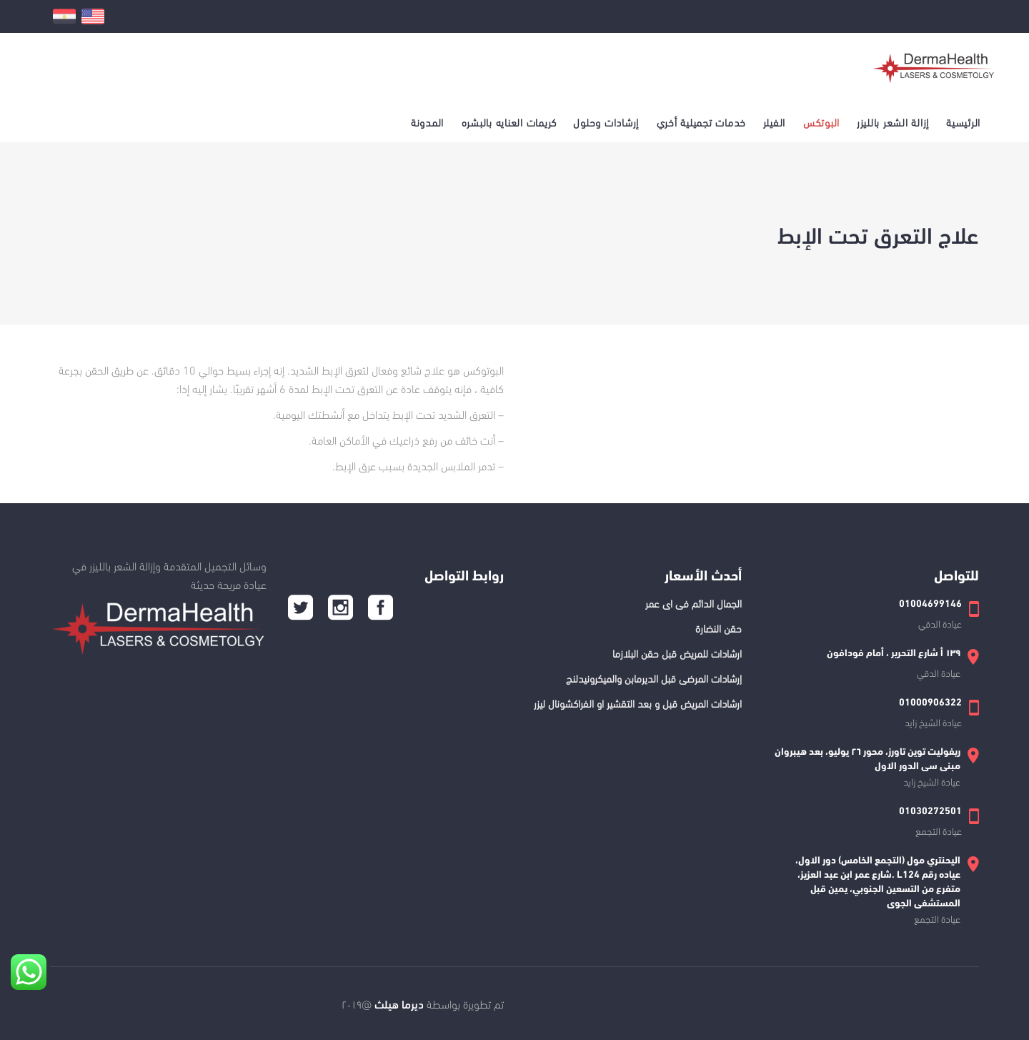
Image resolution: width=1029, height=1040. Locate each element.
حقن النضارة (718, 627)
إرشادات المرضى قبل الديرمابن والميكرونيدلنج (654, 677)
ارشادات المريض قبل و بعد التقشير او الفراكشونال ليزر (638, 702)
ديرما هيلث (398, 1003)
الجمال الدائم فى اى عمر (693, 602)
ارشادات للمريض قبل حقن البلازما (677, 652)
